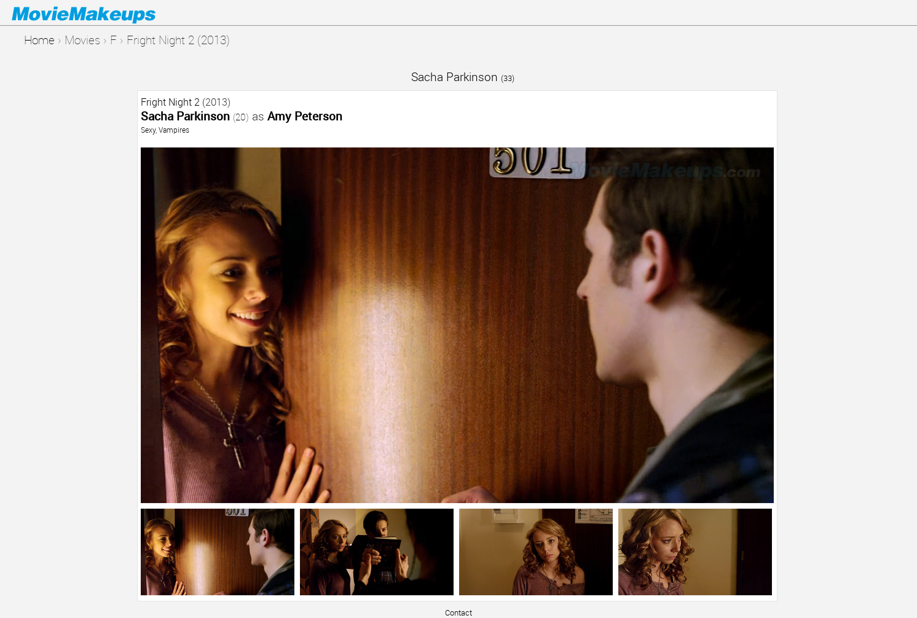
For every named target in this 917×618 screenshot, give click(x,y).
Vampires (174, 130)
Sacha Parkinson (462, 76)
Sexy (148, 130)
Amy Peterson (304, 115)
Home (39, 39)
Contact (458, 612)
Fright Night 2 (170, 102)
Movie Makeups (101, 13)
